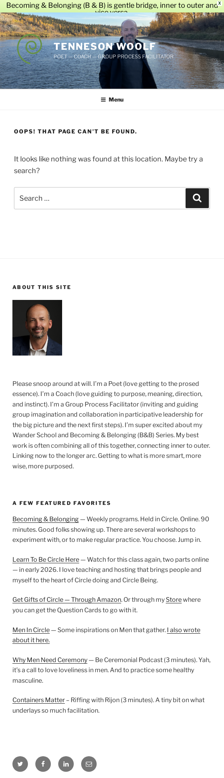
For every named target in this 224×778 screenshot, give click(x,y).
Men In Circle (31, 622)
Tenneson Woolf (105, 38)
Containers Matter (38, 692)
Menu (112, 91)
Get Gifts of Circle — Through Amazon (66, 592)
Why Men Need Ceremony (49, 652)
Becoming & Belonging (45, 511)
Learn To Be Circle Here (45, 551)
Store (174, 592)
